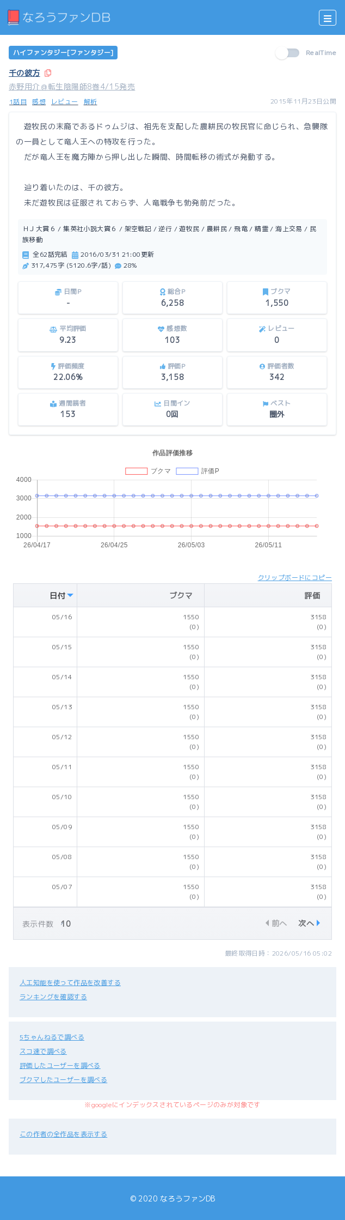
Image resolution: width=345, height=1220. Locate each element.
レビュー (64, 101)
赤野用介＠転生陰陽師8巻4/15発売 (72, 86)
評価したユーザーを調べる (60, 1065)
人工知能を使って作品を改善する (70, 982)
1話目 (18, 101)
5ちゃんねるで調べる (52, 1037)
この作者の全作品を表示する (63, 1134)
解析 (90, 101)
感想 (39, 101)
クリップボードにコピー (295, 577)
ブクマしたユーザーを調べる (63, 1079)
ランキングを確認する (53, 996)
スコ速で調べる (43, 1051)
